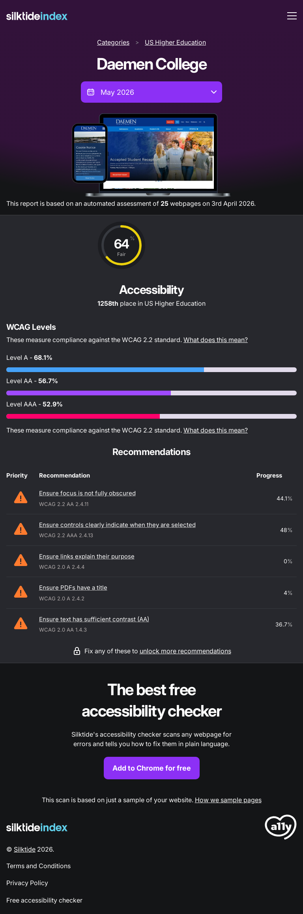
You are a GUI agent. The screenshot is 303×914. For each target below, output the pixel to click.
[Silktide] (36, 16)
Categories (113, 42)
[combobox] (151, 92)
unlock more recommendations (185, 651)
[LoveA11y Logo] (281, 828)
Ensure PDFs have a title (73, 587)
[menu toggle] (292, 15)
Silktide (25, 849)
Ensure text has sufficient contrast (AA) (94, 619)
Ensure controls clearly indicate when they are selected (117, 524)
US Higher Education (175, 42)
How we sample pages (228, 800)
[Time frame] (151, 92)
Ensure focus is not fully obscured (87, 493)
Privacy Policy (27, 883)
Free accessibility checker (44, 900)
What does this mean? (215, 340)
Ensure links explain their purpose (87, 556)
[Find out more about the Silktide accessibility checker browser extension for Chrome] (151, 729)
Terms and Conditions (38, 866)
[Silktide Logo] (36, 827)
